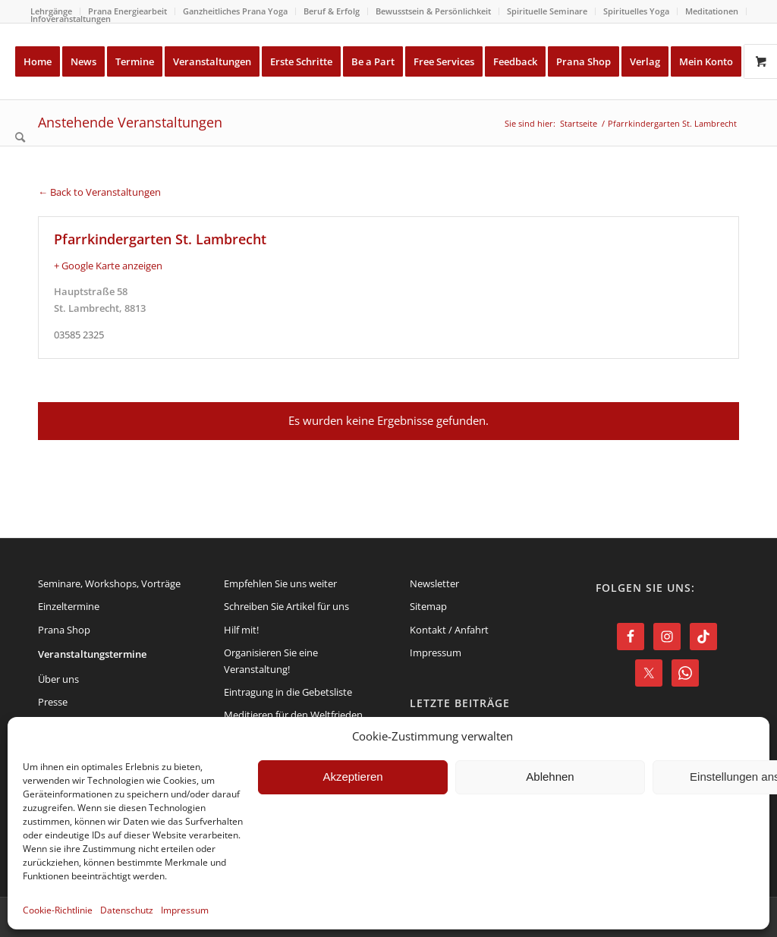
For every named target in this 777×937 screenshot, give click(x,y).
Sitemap (428, 606)
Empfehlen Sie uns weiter (280, 583)
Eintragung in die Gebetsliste (288, 692)
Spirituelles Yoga (636, 11)
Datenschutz (126, 910)
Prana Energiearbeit (127, 11)
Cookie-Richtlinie (58, 910)
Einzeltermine (68, 606)
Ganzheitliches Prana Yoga (235, 11)
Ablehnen (550, 776)
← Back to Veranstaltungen (99, 192)
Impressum (185, 910)
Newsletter (434, 583)
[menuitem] (127, 11)
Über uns (58, 679)
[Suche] (20, 137)
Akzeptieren (352, 776)
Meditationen (711, 11)
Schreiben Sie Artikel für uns (286, 606)
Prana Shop (64, 630)
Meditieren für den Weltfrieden (293, 715)
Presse (53, 702)
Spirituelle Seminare (547, 11)
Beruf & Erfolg (332, 11)
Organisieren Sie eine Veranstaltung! (271, 660)
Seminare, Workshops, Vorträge (109, 583)
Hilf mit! (241, 630)
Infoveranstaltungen (70, 18)
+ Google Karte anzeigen (108, 265)
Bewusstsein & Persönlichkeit (433, 11)
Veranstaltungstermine (92, 654)
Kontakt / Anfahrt (449, 630)
